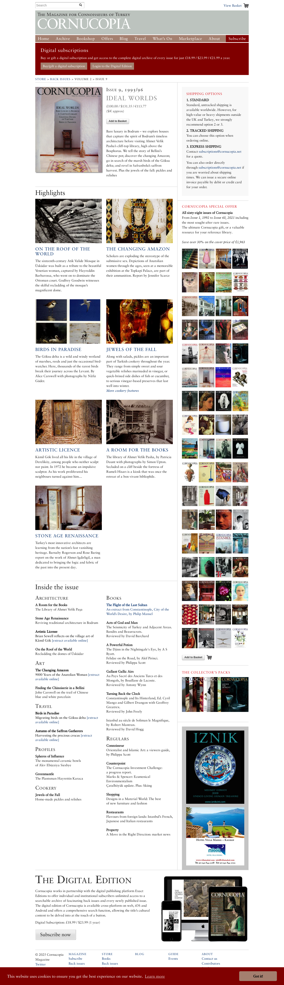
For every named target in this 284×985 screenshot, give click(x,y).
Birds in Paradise (58, 349)
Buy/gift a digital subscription (64, 66)
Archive (63, 38)
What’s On (162, 38)
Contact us (209, 958)
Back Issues (60, 79)
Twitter (40, 964)
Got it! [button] (258, 976)
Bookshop (86, 38)
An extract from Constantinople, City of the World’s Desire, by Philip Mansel (137, 609)
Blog (124, 38)
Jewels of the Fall (131, 349)
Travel (140, 38)
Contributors (211, 963)
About (214, 38)
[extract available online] (70, 640)
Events (173, 958)
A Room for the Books (137, 450)
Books (106, 958)
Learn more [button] (155, 976)
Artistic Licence (57, 450)
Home (43, 38)
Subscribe (237, 38)
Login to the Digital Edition (112, 66)
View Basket (233, 5)
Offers (107, 38)
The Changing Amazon (138, 249)
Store (40, 79)
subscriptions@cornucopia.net (220, 151)
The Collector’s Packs (206, 672)
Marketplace (190, 38)
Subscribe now (55, 934)
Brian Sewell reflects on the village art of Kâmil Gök (64, 636)
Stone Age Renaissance (67, 535)
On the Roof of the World (62, 251)
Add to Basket (118, 121)
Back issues (77, 963)
